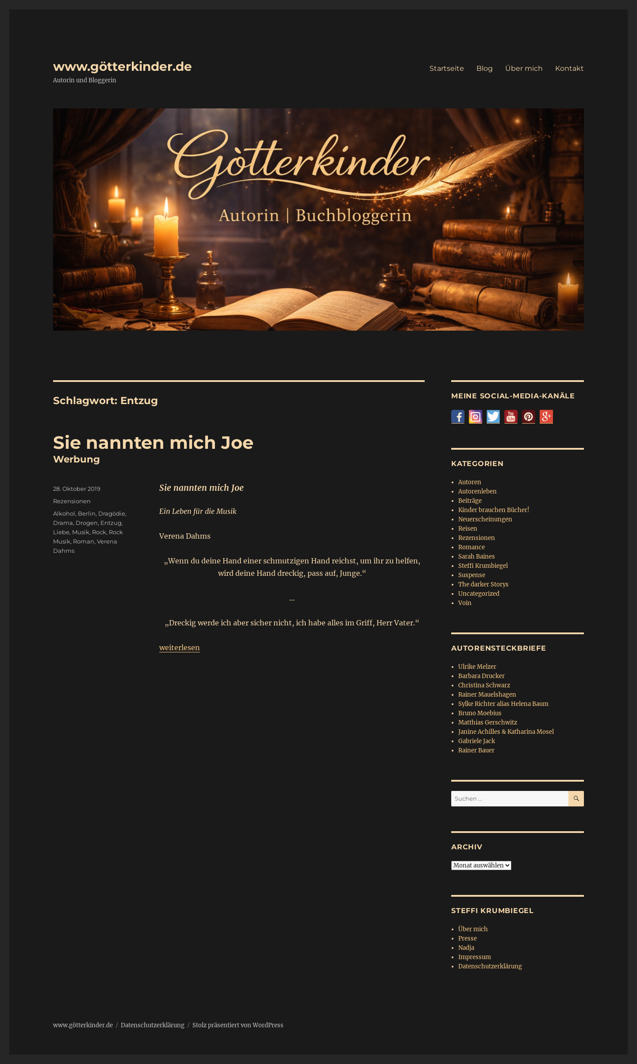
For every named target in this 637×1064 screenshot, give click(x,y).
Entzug (111, 522)
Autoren (469, 482)
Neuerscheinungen (485, 519)
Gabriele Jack (476, 741)
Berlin (87, 513)
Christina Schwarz (484, 685)
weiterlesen (179, 647)
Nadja (466, 948)
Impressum (474, 957)
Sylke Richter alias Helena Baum (503, 704)
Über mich (524, 68)
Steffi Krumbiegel (483, 566)
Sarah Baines (476, 556)
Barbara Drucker (481, 676)
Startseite (447, 68)
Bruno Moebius (480, 713)
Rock (99, 532)
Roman (83, 541)
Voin (465, 603)
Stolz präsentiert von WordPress (238, 1025)
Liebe (61, 532)
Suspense (471, 575)
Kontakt (569, 68)
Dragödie (111, 513)
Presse (467, 938)
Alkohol (64, 513)
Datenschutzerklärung (490, 966)
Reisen (467, 528)
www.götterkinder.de (122, 66)
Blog (484, 68)
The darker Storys (483, 584)
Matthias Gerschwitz (487, 722)
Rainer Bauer (476, 750)
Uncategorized (478, 594)
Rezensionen (72, 501)
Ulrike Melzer (477, 667)
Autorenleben (477, 491)
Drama (63, 522)
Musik (80, 532)
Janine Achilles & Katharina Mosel (506, 732)
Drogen (87, 522)
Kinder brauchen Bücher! (494, 510)
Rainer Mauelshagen (487, 694)
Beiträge (470, 501)
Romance (471, 547)
